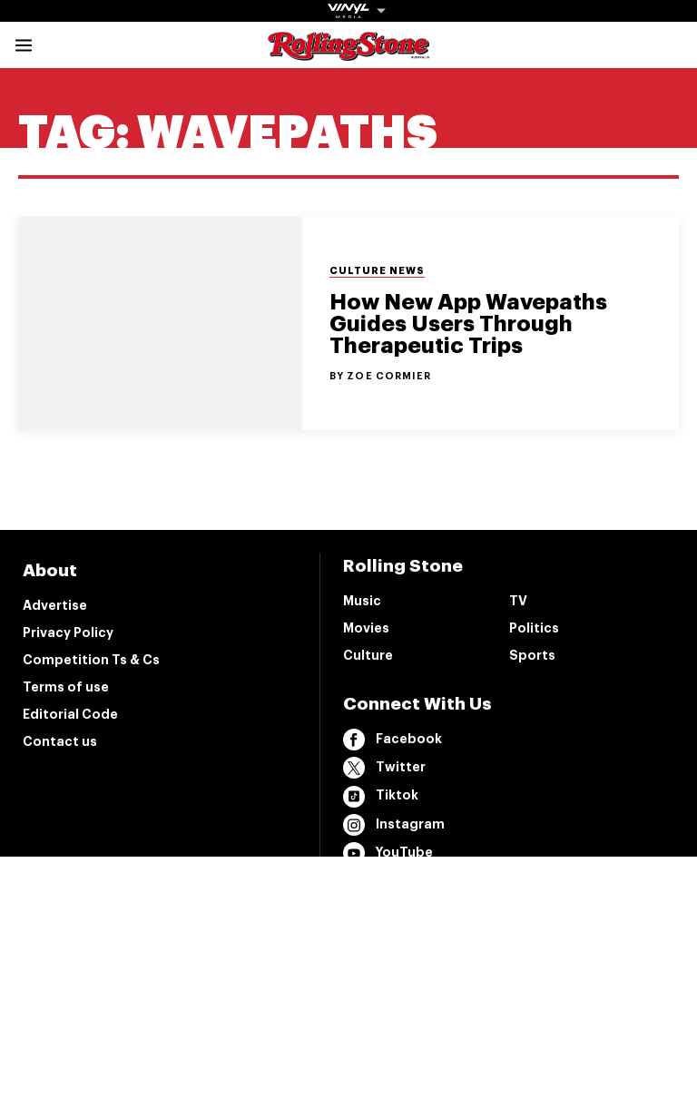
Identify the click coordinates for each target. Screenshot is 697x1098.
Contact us (60, 741)
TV (518, 600)
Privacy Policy (68, 632)
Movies (366, 628)
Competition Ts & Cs (91, 659)
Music (362, 600)
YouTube (388, 853)
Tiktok (380, 797)
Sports (532, 655)
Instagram (394, 825)
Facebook (392, 739)
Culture (368, 655)
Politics (534, 628)
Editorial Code (70, 714)
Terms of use (66, 687)
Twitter (384, 768)
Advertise (55, 605)
